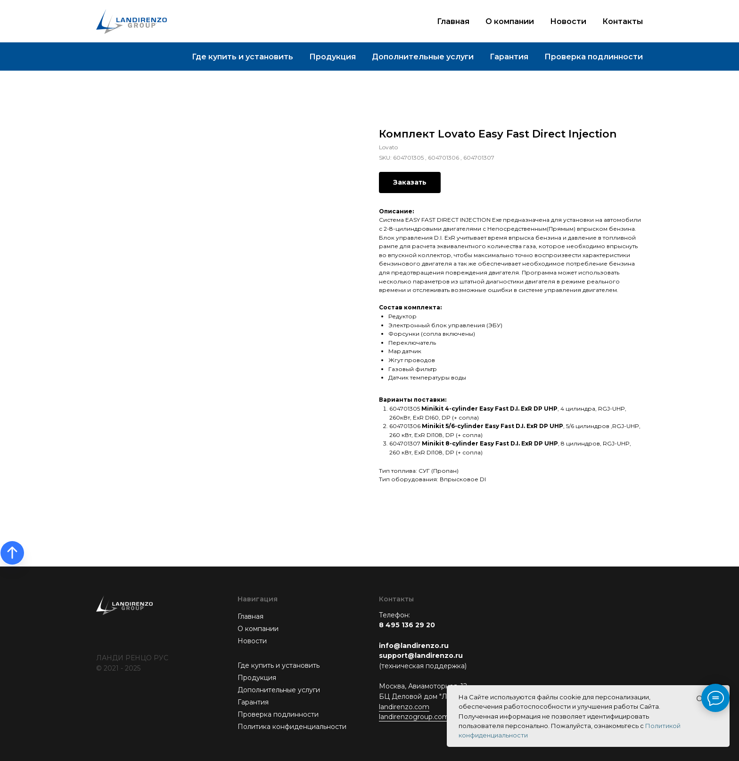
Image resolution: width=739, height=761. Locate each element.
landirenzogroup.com (414, 716)
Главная (453, 21)
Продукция (332, 56)
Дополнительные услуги (423, 56)
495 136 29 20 (410, 625)
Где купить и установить (242, 56)
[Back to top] (12, 553)
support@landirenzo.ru (421, 655)
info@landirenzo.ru (414, 645)
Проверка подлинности (593, 56)
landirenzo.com (404, 707)
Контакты (622, 21)
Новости (568, 21)
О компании (509, 21)
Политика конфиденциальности (292, 726)
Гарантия (509, 56)
